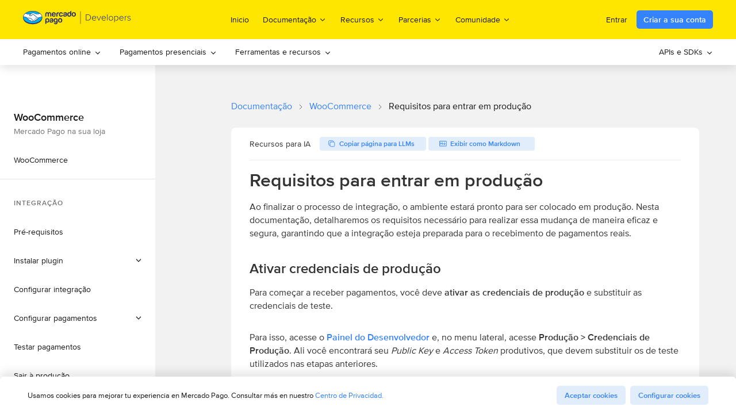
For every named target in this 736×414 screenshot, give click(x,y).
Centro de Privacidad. (349, 395)
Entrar (616, 19)
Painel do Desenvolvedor (378, 337)
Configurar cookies (669, 395)
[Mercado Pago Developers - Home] (77, 20)
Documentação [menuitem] (295, 19)
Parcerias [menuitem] (420, 19)
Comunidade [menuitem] (483, 19)
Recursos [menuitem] (362, 19)
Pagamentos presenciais (168, 51)
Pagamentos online (62, 51)
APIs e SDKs (686, 51)
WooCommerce (340, 106)
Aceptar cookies (591, 395)
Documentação (261, 106)
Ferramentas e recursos (283, 51)
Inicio (240, 19)
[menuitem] (62, 52)
